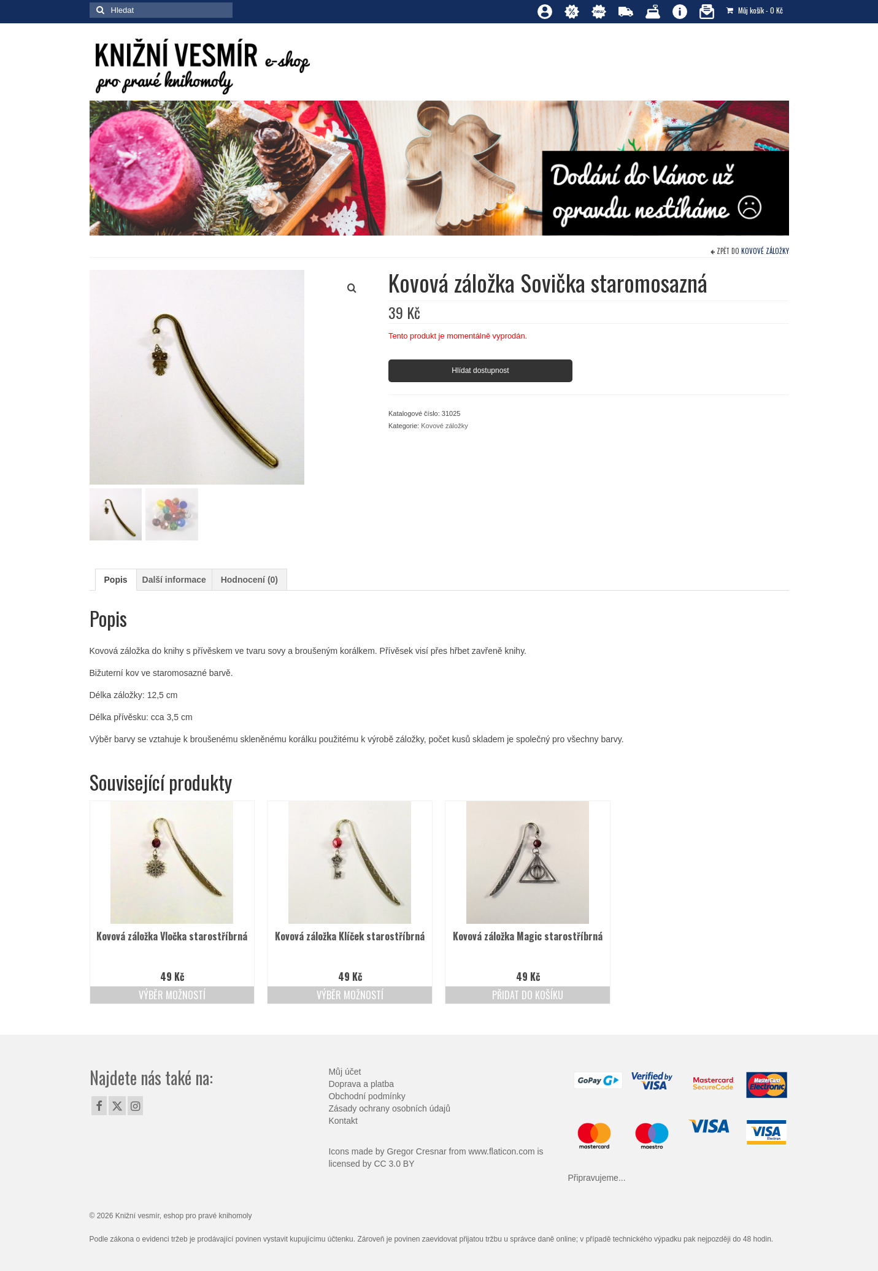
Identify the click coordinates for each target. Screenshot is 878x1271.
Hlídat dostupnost (480, 370)
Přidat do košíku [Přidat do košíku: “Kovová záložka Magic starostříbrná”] (527, 995)
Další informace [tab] (174, 580)
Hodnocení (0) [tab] (249, 580)
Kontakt (342, 1121)
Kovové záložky (765, 251)
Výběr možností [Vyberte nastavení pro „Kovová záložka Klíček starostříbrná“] (350, 995)
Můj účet (344, 1072)
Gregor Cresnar (416, 1151)
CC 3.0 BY (394, 1164)
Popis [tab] (116, 580)
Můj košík (754, 10)
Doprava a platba (361, 1084)
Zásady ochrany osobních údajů (389, 1108)
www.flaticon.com (501, 1151)
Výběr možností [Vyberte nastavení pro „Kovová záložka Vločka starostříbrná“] (172, 995)
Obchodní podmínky (366, 1096)
